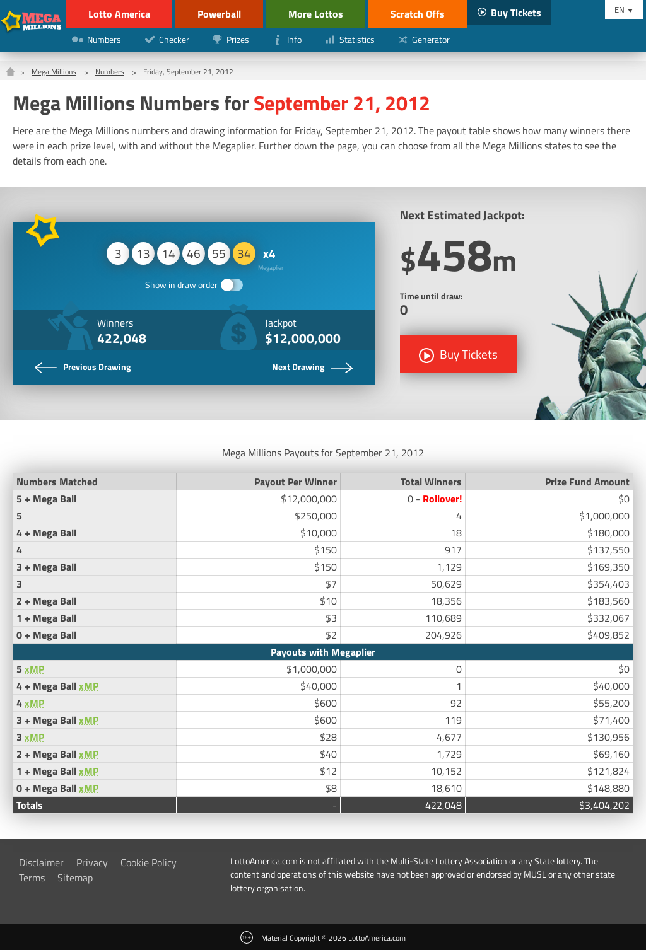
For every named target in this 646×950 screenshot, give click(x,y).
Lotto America (119, 13)
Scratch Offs (418, 13)
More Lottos (315, 13)
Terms (32, 877)
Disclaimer (41, 862)
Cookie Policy (148, 862)
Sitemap (75, 877)
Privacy (92, 862)
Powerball (219, 13)
